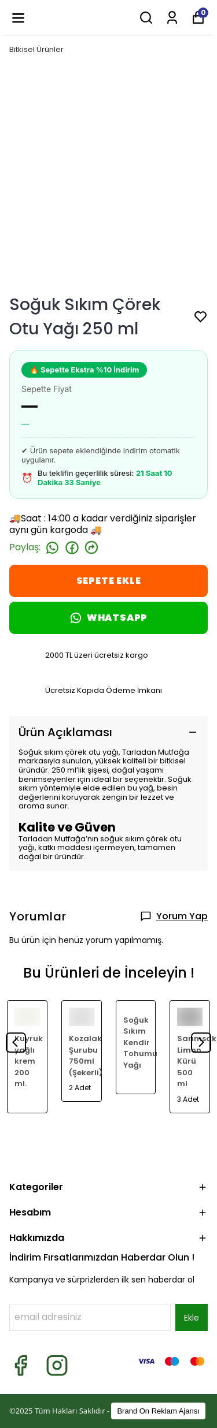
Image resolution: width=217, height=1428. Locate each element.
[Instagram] (57, 1365)
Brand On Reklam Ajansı (158, 1411)
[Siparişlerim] (172, 17)
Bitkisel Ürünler (36, 49)
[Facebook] (20, 1365)
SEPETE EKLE (108, 580)
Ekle (191, 1317)
